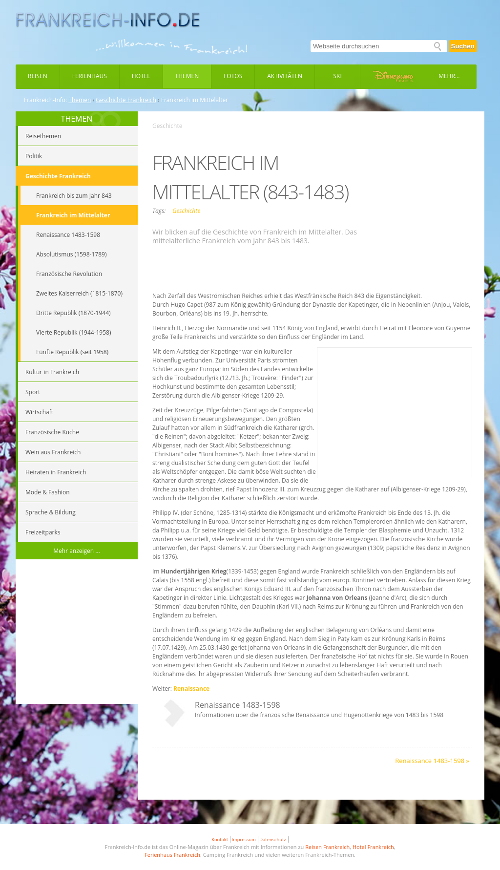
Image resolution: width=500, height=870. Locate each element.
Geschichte (186, 211)
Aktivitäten (284, 76)
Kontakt (219, 839)
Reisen (37, 76)
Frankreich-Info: (45, 100)
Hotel (141, 76)
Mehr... (448, 76)
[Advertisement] (77, 633)
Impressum (244, 839)
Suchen (463, 46)
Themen (187, 76)
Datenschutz (272, 839)
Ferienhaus (89, 76)
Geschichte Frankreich (126, 100)
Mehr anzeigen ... (76, 551)
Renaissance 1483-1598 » (432, 760)
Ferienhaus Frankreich (172, 854)
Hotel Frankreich (373, 846)
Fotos (233, 76)
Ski (337, 76)
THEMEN (77, 118)
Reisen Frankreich (327, 846)
